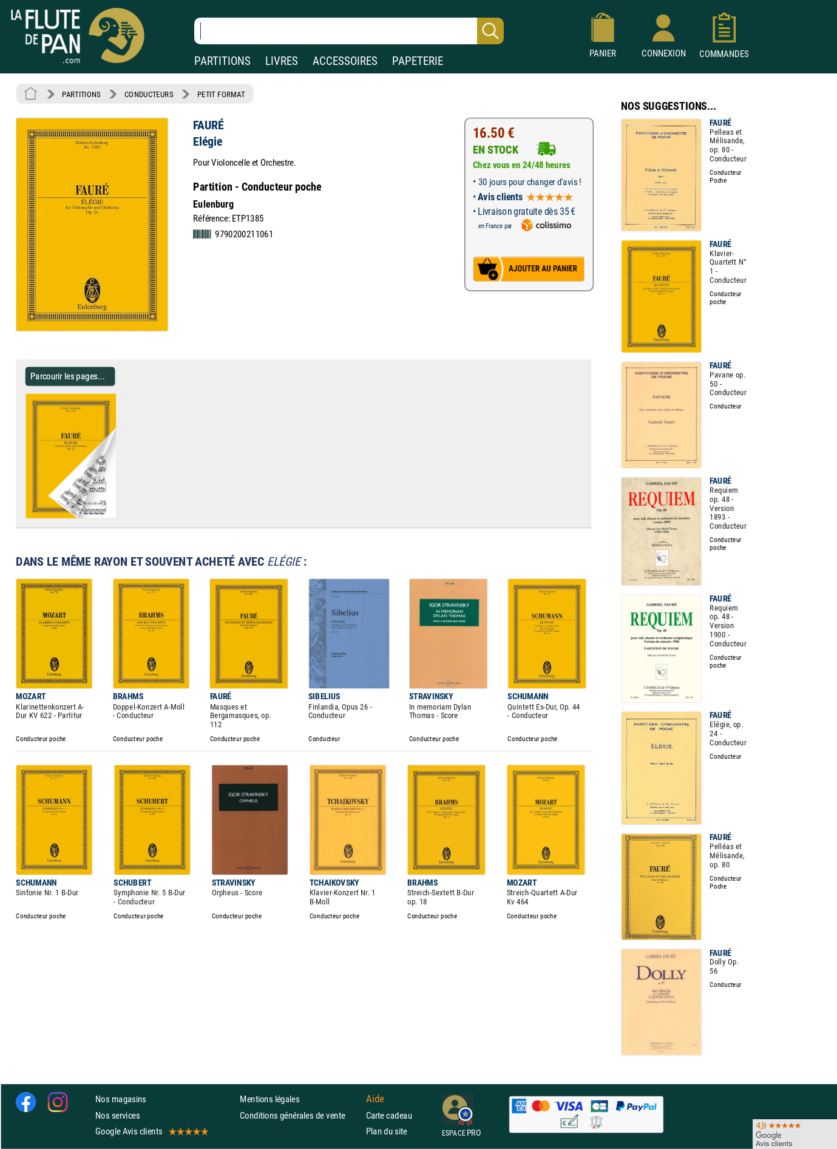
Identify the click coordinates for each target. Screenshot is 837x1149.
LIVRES (281, 61)
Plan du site (386, 1131)
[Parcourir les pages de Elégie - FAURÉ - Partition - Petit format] (120, 516)
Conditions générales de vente (300, 1115)
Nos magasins (120, 1099)
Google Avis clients (151, 1131)
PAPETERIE (417, 61)
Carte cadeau (389, 1115)
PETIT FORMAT (221, 94)
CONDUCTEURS (148, 94)
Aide (375, 1099)
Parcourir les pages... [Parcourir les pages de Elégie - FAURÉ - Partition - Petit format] (67, 376)
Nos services (117, 1115)
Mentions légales (269, 1099)
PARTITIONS (222, 61)
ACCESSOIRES (345, 61)
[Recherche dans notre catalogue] (349, 31)
